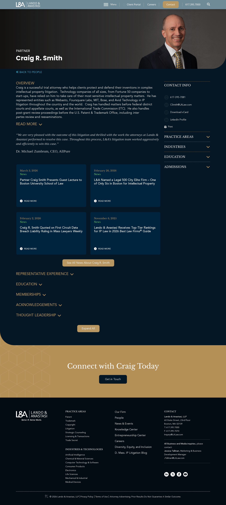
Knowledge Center (126, 429)
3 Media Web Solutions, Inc (46, 496)
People (119, 418)
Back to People (29, 72)
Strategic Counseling (75, 433)
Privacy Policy (87, 497)
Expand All (88, 328)
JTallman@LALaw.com (174, 458)
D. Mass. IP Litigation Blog (131, 453)
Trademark (70, 421)
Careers (151, 5)
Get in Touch (113, 379)
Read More (28, 201)
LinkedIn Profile (175, 120)
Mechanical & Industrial (76, 478)
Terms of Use (101, 497)
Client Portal (134, 5)
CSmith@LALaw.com (178, 105)
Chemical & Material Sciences (79, 459)
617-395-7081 (174, 97)
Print (168, 127)
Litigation (70, 429)
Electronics (70, 470)
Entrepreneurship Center (130, 435)
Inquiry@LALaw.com (173, 435)
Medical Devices (73, 482)
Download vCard (176, 112)
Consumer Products (75, 466)
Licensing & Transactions (77, 436)
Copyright (70, 425)
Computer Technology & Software (81, 463)
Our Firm (120, 412)
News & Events (124, 423)
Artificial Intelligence (75, 455)
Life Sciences (71, 474)
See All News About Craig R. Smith (88, 263)
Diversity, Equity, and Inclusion (133, 447)
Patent (68, 417)
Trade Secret (71, 440)
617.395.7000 (192, 5)
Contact (170, 5)
